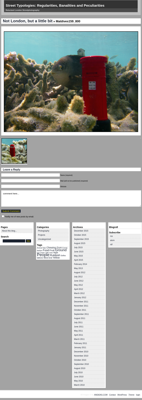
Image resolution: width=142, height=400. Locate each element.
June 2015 (78, 251)
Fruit (52, 250)
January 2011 (80, 347)
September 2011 (81, 314)
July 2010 (78, 372)
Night (55, 253)
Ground (60, 250)
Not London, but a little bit (27, 21)
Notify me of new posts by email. (19, 217)
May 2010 (78, 381)
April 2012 (78, 289)
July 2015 (78, 247)
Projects (41, 235)
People (43, 254)
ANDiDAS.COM (101, 395)
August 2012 (79, 272)
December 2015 (81, 231)
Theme (131, 395)
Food (46, 250)
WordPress (122, 395)
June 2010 (78, 377)
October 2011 (80, 310)
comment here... (71, 198)
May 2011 (78, 331)
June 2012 (78, 281)
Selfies (63, 255)
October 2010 (80, 360)
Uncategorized (44, 239)
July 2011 (78, 322)
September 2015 (81, 239)
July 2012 (78, 277)
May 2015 (78, 256)
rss (111, 236)
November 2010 (81, 356)
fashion (39, 251)
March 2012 (79, 293)
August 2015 (79, 243)
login (138, 395)
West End (47, 258)
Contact (112, 395)
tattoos (40, 258)
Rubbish (55, 255)
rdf (111, 244)
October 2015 (80, 235)
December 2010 (81, 351)
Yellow (56, 257)
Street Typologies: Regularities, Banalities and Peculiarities (55, 5)
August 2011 (79, 318)
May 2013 (78, 268)
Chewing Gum (54, 247)
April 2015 (78, 260)
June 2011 (78, 327)
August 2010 (79, 368)
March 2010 (79, 385)
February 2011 (80, 343)
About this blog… (9, 231)
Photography (43, 231)
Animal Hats (41, 248)
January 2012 (80, 297)
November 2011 (81, 306)
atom (112, 240)
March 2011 (79, 339)
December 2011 (81, 301)
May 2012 (78, 285)
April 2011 (78, 335)
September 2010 (81, 364)
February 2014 (80, 264)
